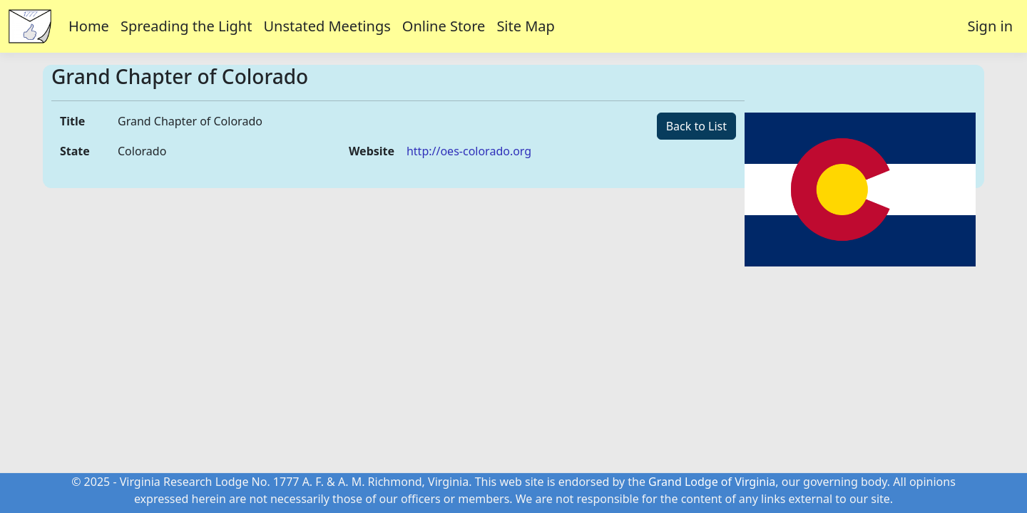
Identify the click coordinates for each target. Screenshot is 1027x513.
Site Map (525, 26)
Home (88, 26)
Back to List (696, 126)
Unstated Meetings (326, 26)
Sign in (990, 26)
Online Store (444, 26)
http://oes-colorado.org (469, 151)
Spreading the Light (186, 26)
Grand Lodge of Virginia (711, 481)
